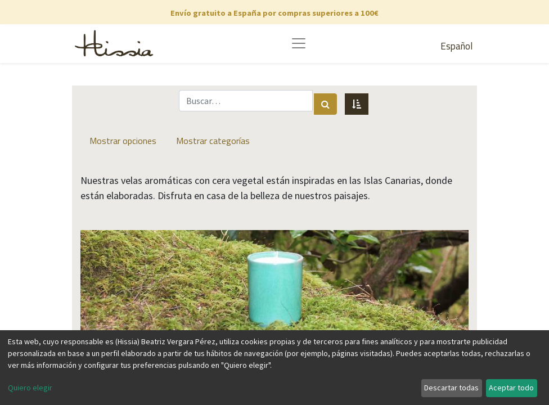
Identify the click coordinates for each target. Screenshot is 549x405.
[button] (356, 104)
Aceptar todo (511, 387)
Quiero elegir (30, 387)
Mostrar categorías (213, 140)
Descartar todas (451, 387)
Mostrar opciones (122, 140)
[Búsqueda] (325, 104)
